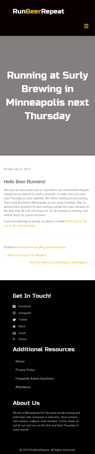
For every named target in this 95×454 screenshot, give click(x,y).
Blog (42, 247)
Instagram (24, 313)
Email (22, 333)
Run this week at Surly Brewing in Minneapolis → (60, 262)
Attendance (23, 387)
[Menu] (86, 26)
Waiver (20, 361)
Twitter (23, 319)
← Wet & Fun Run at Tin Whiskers (25, 255)
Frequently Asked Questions (34, 378)
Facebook (24, 306)
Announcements (27, 247)
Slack (21, 326)
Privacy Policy (25, 370)
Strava (20, 339)
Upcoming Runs (56, 247)
